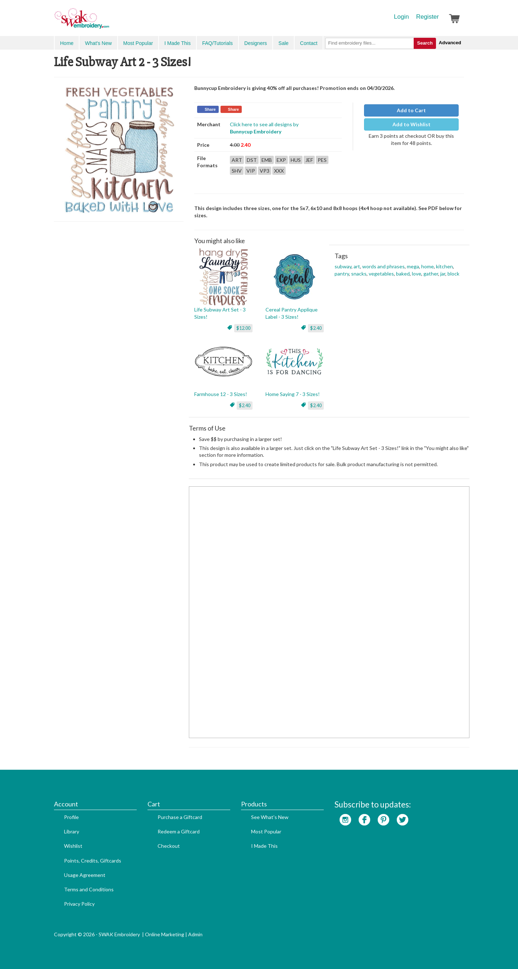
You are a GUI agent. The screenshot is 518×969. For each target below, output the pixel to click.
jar (442, 273)
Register (427, 16)
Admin (195, 934)
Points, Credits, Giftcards (92, 860)
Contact (308, 43)
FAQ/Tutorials (217, 43)
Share (210, 109)
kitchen (444, 266)
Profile (71, 817)
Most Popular (138, 43)
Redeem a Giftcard (179, 831)
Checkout (169, 846)
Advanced (450, 42)
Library (71, 831)
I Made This (177, 43)
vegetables (381, 273)
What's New (98, 43)
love (416, 273)
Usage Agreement (84, 875)
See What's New (269, 817)
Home (66, 43)
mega (413, 266)
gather (430, 273)
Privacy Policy (79, 904)
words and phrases (383, 266)
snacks (359, 273)
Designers (255, 43)
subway (343, 266)
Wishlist (73, 846)
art (357, 266)
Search (424, 43)
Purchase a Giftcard (180, 817)
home (427, 266)
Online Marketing (164, 934)
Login (401, 16)
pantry (342, 273)
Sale (283, 43)
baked (403, 273)
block (453, 273)
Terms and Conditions (89, 889)
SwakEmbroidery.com (108, 21)
